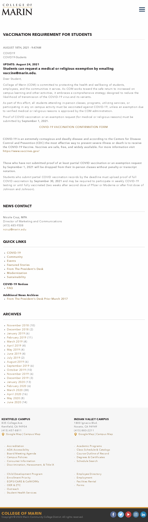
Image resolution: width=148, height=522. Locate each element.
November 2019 (18, 374)
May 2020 (13, 398)
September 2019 (18, 366)
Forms (80, 485)
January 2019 (16, 333)
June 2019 (14, 353)
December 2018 (18, 329)
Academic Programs (89, 446)
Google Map (12, 434)
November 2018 (18, 325)
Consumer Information (21, 461)
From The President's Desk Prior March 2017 (37, 299)
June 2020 (14, 402)
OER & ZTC (14, 485)
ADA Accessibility (18, 450)
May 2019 (13, 349)
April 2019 (14, 345)
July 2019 (13, 358)
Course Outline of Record (93, 453)
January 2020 (16, 382)
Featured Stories (18, 265)
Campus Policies (17, 457)
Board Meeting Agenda (21, 453)
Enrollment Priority (18, 478)
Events (11, 261)
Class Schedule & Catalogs (93, 450)
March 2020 (15, 390)
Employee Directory (89, 474)
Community (15, 257)
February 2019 (16, 337)
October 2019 (16, 370)
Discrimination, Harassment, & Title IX (30, 465)
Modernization (17, 273)
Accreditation (15, 446)
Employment (84, 478)
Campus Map (32, 434)
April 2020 (14, 394)
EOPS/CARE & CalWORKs (23, 481)
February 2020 (16, 386)
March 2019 (15, 341)
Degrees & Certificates (91, 457)
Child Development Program (25, 474)
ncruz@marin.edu (14, 229)
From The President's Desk (25, 269)
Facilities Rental (86, 481)
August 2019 (15, 362)
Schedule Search (87, 461)
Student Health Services (22, 493)
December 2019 (18, 378)
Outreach (13, 489)
